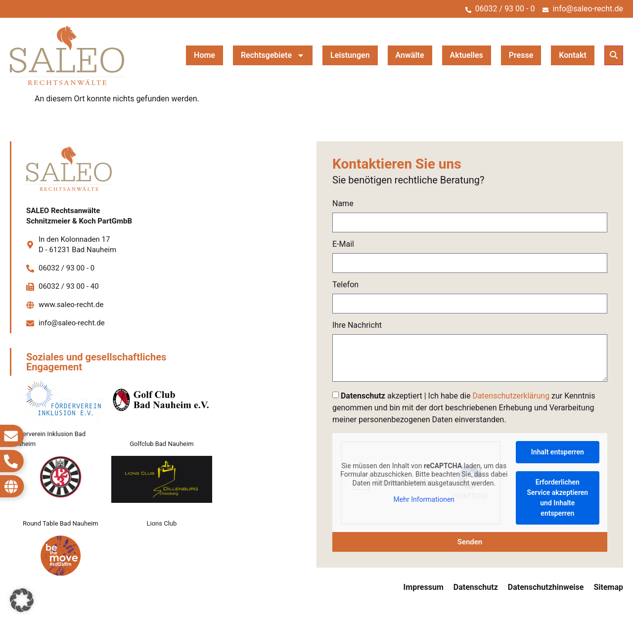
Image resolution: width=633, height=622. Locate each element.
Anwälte (410, 55)
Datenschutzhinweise (546, 587)
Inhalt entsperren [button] (557, 452)
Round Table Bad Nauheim (60, 523)
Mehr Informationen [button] (424, 499)
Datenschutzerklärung (510, 395)
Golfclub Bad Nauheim (161, 443)
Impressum (424, 587)
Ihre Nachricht (357, 325)
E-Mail (343, 244)
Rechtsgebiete (273, 55)
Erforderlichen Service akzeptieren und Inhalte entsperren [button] (557, 497)
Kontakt (573, 55)
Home (204, 55)
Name (343, 204)
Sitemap (608, 587)
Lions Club (162, 523)
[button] (613, 55)
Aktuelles (466, 55)
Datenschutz (475, 587)
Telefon (345, 285)
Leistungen (350, 55)
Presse (521, 55)
